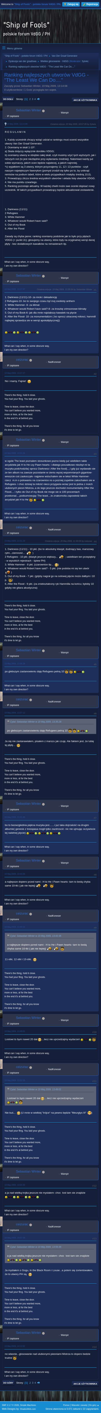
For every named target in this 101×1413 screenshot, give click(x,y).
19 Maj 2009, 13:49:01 (14, 1031)
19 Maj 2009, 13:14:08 (17, 124)
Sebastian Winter (28, 110)
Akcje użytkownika (85, 100)
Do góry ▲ (94, 1405)
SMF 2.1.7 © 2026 (10, 1405)
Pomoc (66, 1405)
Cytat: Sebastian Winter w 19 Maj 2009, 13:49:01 (35, 1089)
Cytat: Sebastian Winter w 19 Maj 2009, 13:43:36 (35, 936)
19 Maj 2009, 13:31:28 (14, 541)
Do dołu (8, 99)
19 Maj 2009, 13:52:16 (14, 1080)
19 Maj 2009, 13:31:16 (14, 453)
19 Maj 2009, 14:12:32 (14, 1346)
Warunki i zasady (79, 1405)
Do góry (8, 1383)
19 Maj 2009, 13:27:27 (14, 373)
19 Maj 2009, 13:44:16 (14, 927)
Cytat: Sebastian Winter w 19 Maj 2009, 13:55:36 (35, 1247)
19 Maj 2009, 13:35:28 (14, 663)
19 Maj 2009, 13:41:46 (14, 817)
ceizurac (22, 359)
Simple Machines (28, 1405)
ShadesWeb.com (28, 1409)
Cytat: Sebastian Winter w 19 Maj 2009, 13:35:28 (35, 721)
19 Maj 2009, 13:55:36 (14, 1185)
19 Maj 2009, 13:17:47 (14, 289)
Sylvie (85, 61)
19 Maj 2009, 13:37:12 (14, 713)
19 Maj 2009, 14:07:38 (14, 1238)
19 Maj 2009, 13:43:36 (14, 874)
